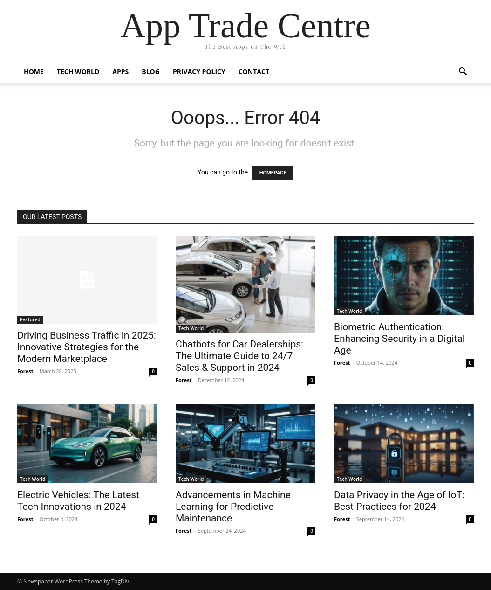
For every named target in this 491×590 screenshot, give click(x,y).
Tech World (78, 71)
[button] (462, 72)
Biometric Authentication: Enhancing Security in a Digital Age (399, 338)
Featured (30, 319)
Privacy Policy (199, 71)
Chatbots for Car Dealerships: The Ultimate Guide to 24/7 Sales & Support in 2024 (239, 356)
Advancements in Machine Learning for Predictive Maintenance (233, 506)
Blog (151, 71)
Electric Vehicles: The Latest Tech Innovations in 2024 (78, 500)
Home (34, 71)
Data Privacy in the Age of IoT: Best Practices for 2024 (399, 500)
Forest (25, 371)
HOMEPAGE (272, 173)
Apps (120, 71)
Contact (254, 71)
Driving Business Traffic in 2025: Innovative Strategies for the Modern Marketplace (86, 347)
